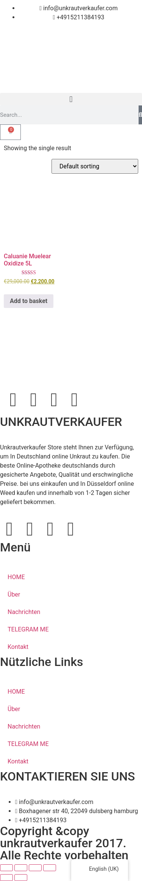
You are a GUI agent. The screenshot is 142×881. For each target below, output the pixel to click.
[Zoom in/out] (6, 867)
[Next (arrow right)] (20, 877)
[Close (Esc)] (49, 867)
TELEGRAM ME (28, 629)
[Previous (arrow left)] (6, 877)
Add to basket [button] (28, 301)
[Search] (140, 114)
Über (14, 594)
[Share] (35, 867)
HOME (16, 577)
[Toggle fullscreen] (20, 867)
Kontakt (18, 646)
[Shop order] (94, 166)
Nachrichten (24, 612)
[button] (71, 99)
